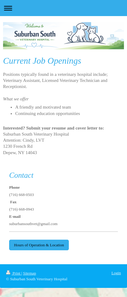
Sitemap (29, 273)
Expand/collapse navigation (63, 8)
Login (116, 273)
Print (13, 273)
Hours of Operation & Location (39, 245)
